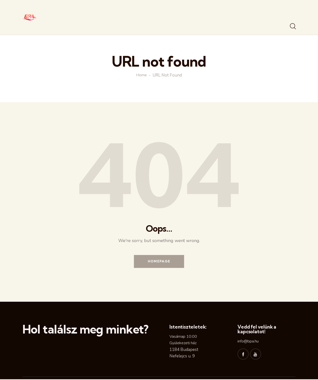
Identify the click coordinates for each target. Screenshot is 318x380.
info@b (244, 342)
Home (141, 75)
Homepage (159, 262)
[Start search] (292, 27)
